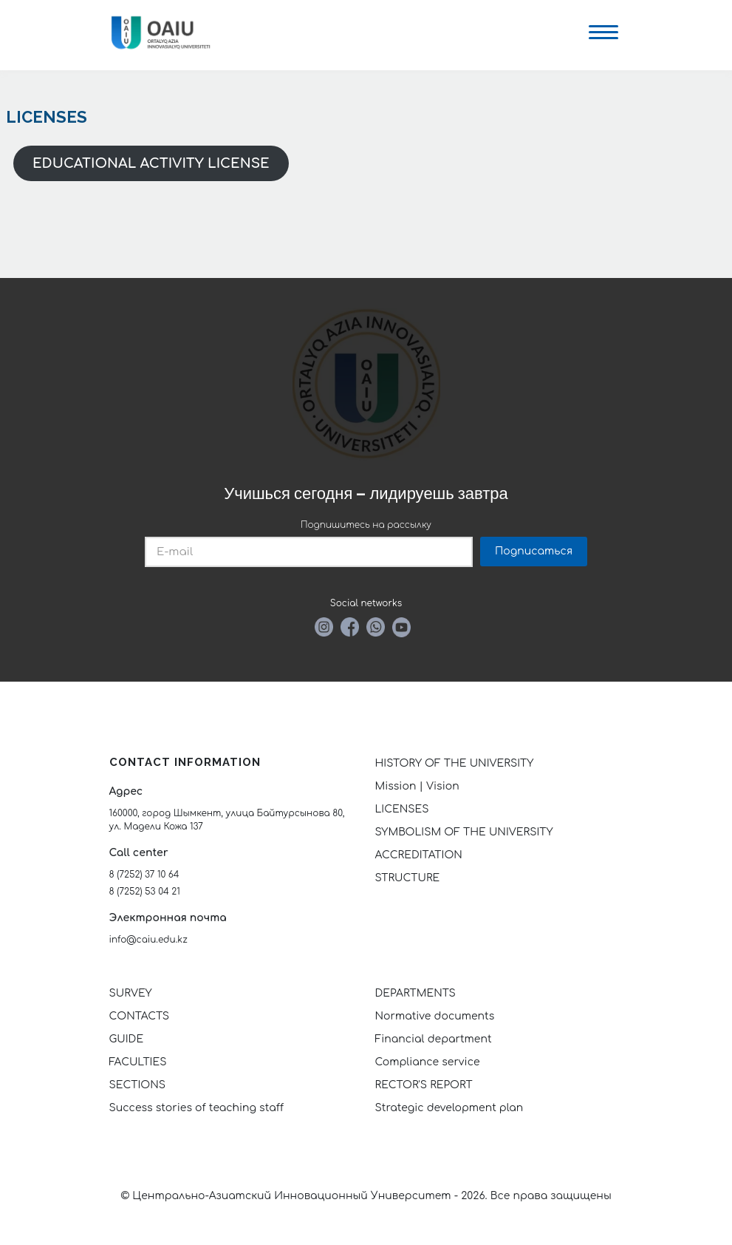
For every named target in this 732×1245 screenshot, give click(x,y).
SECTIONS (137, 1084)
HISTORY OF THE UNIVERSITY (454, 763)
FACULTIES (138, 1062)
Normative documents (435, 1016)
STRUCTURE (407, 877)
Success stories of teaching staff (196, 1107)
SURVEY (130, 993)
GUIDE (126, 1039)
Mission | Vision (417, 786)
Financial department (433, 1039)
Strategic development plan (449, 1107)
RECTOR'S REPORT (424, 1084)
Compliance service (427, 1062)
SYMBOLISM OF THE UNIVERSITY (464, 832)
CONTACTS (139, 1016)
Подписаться (533, 551)
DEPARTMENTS (415, 993)
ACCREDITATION (418, 855)
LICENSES (402, 809)
